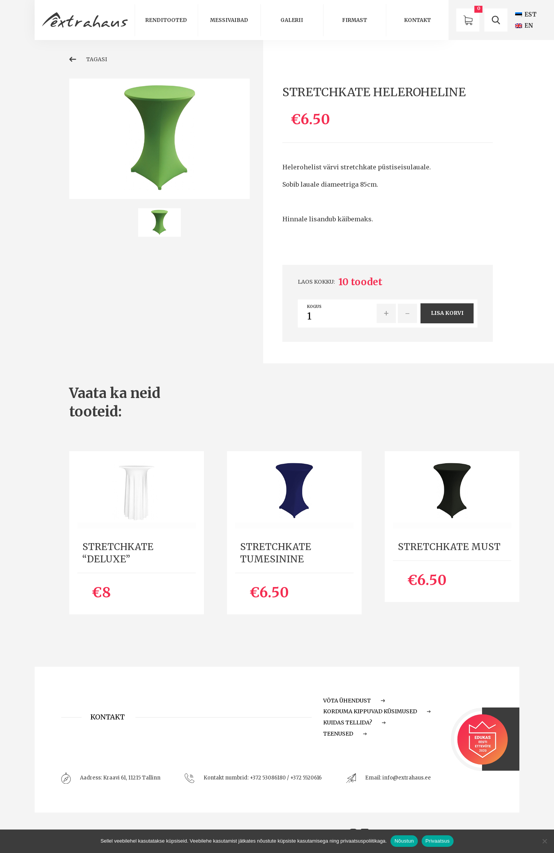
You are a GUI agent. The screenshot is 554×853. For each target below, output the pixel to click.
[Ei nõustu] (544, 841)
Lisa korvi (447, 312)
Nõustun (404, 841)
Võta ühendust (354, 700)
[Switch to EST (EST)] (526, 14)
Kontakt (417, 20)
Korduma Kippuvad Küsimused (377, 711)
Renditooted (166, 20)
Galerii (291, 20)
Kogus (314, 307)
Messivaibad (229, 20)
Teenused (345, 733)
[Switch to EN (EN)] (524, 25)
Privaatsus (438, 841)
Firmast (354, 20)
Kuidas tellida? (354, 722)
